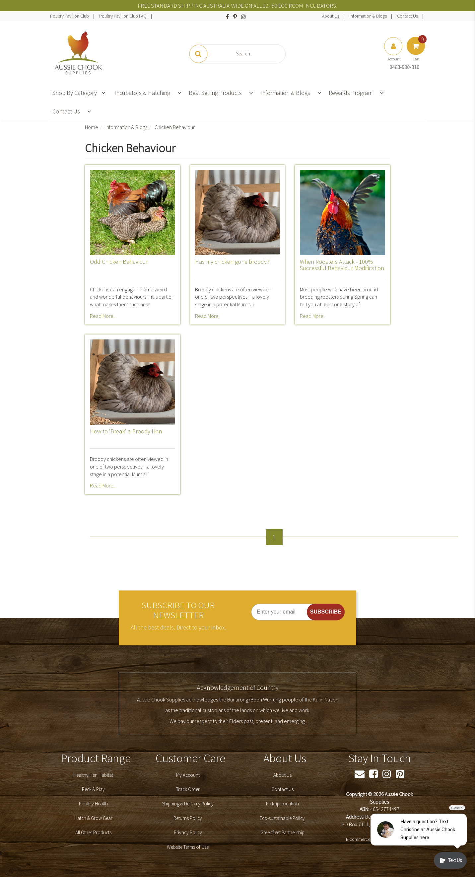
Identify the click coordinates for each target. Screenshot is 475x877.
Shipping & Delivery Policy (188, 803)
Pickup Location (282, 803)
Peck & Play (93, 789)
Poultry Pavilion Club (70, 16)
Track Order (188, 789)
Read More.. (102, 316)
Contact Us (408, 16)
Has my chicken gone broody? (232, 261)
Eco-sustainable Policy (282, 818)
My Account (188, 775)
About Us (331, 16)
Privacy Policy (188, 832)
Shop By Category (78, 93)
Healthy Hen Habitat (93, 775)
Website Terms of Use (188, 847)
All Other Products (93, 832)
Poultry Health (93, 803)
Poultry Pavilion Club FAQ (123, 16)
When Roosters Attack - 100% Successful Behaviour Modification (342, 265)
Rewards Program (351, 93)
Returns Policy (187, 818)
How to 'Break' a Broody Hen (126, 431)
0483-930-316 (404, 67)
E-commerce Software (367, 839)
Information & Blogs (369, 16)
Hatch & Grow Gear (93, 818)
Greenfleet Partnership (282, 832)
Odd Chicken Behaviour (119, 261)
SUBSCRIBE (325, 612)
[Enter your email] (286, 612)
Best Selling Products (215, 93)
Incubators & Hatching (142, 93)
